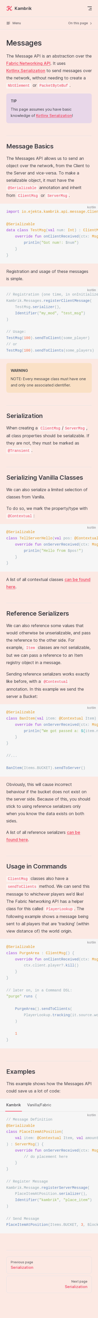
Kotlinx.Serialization (25, 70)
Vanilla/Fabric (39, 1105)
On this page (80, 23)
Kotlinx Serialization (54, 115)
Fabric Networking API (28, 63)
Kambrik (19, 8)
